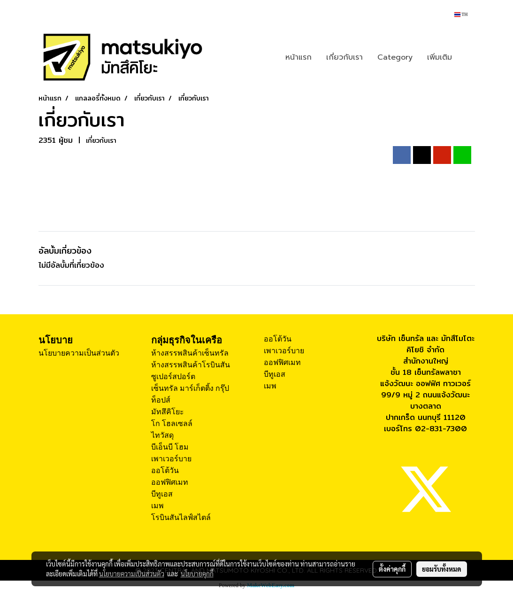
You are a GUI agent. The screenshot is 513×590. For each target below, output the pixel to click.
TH (461, 14)
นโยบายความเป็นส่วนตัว (78, 353)
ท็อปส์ (160, 400)
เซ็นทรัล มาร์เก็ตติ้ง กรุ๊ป (190, 388)
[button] (467, 57)
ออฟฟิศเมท (169, 482)
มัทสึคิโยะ (167, 412)
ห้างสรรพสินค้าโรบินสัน (190, 365)
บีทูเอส (162, 494)
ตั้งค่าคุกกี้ (392, 569)
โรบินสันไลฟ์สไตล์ (181, 517)
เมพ (157, 506)
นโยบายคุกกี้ (197, 573)
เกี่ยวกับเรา (344, 57)
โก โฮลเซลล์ (171, 423)
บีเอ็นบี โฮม (170, 447)
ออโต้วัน (165, 470)
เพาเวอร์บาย (171, 459)
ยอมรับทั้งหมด (441, 569)
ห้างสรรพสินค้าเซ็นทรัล (190, 353)
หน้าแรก (298, 57)
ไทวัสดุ (162, 435)
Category (395, 57)
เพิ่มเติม (439, 57)
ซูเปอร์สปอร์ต (173, 376)
